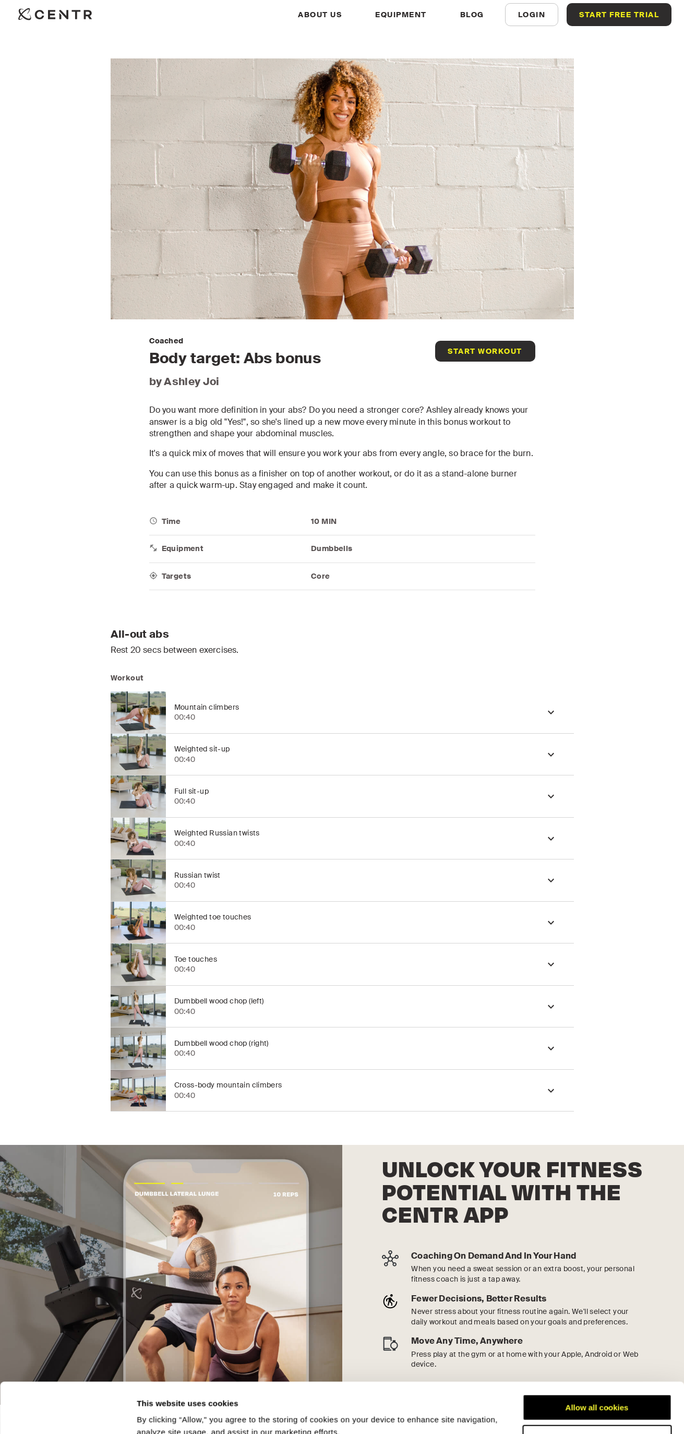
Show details (161, 1413)
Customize (597, 1390)
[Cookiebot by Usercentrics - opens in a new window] (67, 1413)
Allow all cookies (597, 1360)
